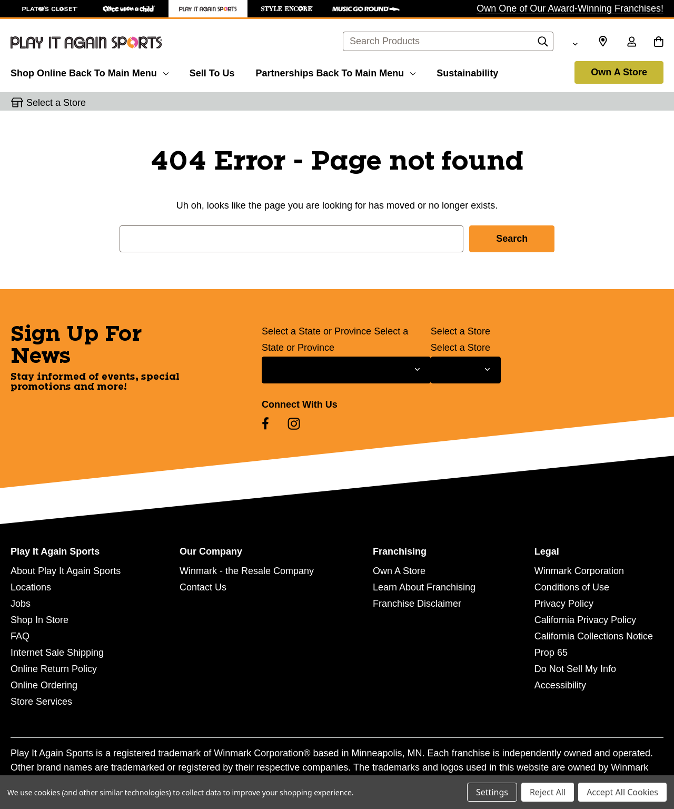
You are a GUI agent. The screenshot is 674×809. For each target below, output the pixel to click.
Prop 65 (551, 652)
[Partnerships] (335, 71)
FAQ (20, 636)
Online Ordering (44, 685)
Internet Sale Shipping (57, 652)
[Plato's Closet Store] (50, 8)
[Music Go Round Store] (365, 8)
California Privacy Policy (585, 620)
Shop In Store (39, 620)
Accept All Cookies (622, 792)
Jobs (21, 603)
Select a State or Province (316, 331)
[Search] (542, 44)
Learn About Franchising (424, 587)
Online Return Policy (54, 669)
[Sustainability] (467, 71)
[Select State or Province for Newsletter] (346, 370)
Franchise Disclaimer (417, 603)
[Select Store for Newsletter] (466, 370)
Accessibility (560, 685)
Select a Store (460, 331)
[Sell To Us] (212, 71)
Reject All (548, 792)
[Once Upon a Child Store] (129, 8)
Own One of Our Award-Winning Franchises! (570, 8)
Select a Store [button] (56, 102)
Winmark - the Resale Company (247, 571)
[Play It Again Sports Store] (207, 8)
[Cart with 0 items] (658, 42)
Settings (492, 792)
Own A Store (619, 72)
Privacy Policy (563, 603)
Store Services (41, 701)
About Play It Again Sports (66, 571)
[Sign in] (631, 42)
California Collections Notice (593, 636)
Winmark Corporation (579, 571)
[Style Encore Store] (286, 8)
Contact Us (203, 587)
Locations (31, 587)
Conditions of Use (571, 587)
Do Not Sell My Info (575, 669)
